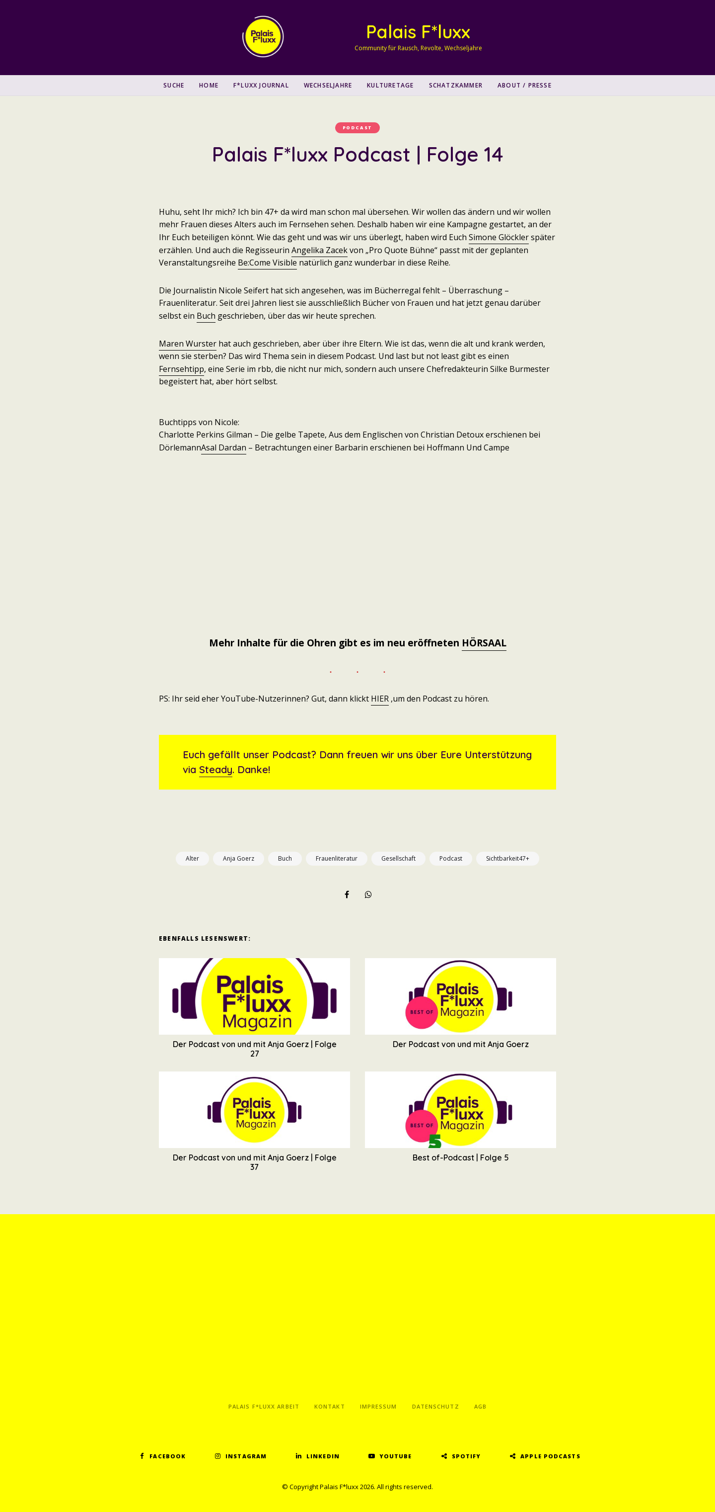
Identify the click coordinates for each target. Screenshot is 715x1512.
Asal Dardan (223, 447)
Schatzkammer (456, 85)
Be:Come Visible (267, 262)
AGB (480, 1406)
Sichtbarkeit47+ (507, 858)
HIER (380, 698)
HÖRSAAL (484, 642)
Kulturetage (390, 85)
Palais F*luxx (418, 31)
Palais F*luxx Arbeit (263, 1406)
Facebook (167, 1456)
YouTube (395, 1456)
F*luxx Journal (261, 85)
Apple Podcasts (550, 1456)
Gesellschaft (398, 858)
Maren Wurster (187, 343)
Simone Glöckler (499, 237)
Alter (192, 858)
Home (208, 85)
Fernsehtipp (181, 368)
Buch (206, 315)
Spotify (466, 1456)
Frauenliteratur (337, 858)
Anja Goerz (238, 858)
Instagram (246, 1456)
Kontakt (329, 1406)
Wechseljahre (328, 85)
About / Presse (525, 85)
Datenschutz (435, 1406)
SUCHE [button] (173, 85)
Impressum (378, 1406)
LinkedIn (323, 1456)
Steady (215, 769)
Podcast (358, 127)
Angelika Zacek (319, 250)
